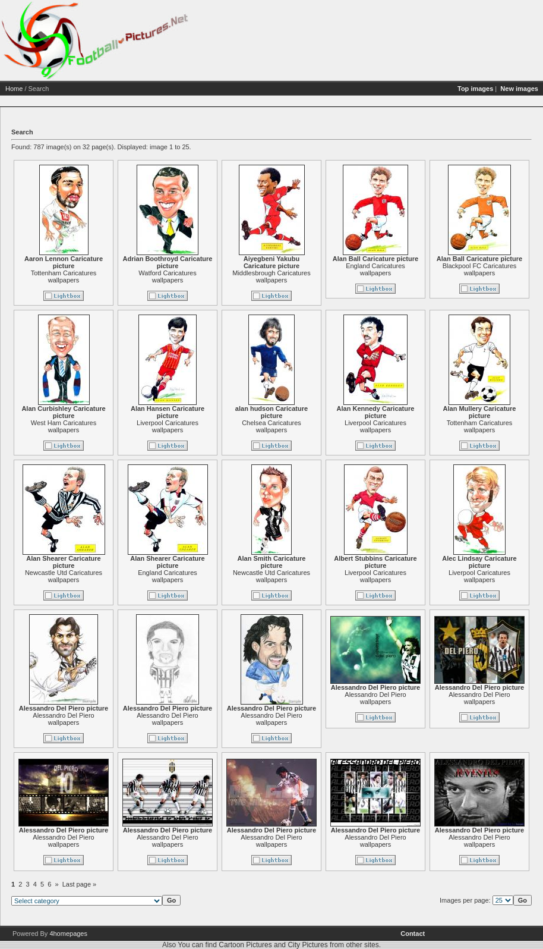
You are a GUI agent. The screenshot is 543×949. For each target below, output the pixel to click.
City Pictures (307, 945)
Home (14, 88)
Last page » (79, 884)
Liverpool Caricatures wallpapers (167, 426)
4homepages (68, 933)
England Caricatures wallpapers (375, 269)
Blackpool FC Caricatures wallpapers (480, 269)
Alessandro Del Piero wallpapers (63, 719)
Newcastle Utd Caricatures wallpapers (63, 576)
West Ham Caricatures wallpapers (63, 426)
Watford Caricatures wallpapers (167, 276)
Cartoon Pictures (245, 945)
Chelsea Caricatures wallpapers (271, 426)
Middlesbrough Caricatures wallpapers (271, 276)
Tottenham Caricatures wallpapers (64, 276)
